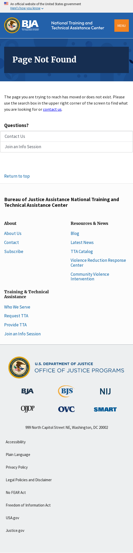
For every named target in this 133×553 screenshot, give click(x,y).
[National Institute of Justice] (105, 389)
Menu (121, 25)
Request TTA (16, 316)
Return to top (17, 176)
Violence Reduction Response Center (98, 262)
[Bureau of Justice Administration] (27, 389)
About (10, 223)
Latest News (82, 242)
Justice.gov (15, 530)
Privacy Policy (17, 467)
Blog (75, 233)
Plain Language (18, 454)
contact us (52, 109)
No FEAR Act (16, 492)
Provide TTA (15, 325)
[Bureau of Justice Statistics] (66, 395)
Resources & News (89, 223)
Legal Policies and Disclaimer (29, 479)
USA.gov (12, 517)
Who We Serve (17, 307)
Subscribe (13, 251)
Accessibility (16, 441)
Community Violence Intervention (90, 276)
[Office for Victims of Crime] (66, 409)
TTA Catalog (82, 251)
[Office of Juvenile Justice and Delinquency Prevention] (27, 410)
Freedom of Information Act (28, 505)
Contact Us (15, 136)
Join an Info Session (23, 146)
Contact (11, 242)
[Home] (57, 36)
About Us (12, 233)
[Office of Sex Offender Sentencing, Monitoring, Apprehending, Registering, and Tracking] (105, 408)
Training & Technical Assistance (26, 294)
